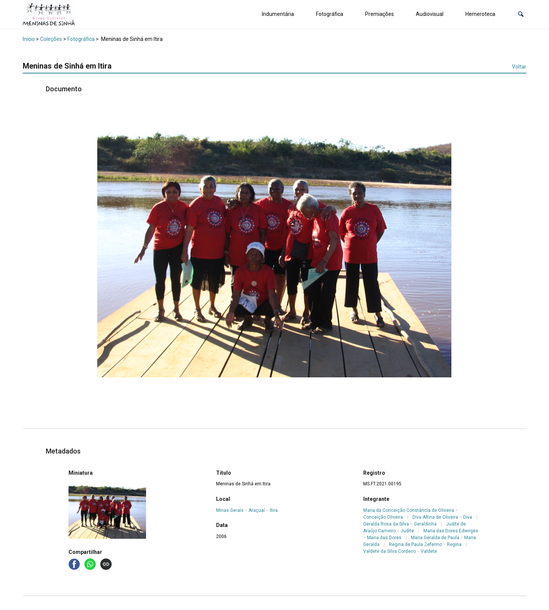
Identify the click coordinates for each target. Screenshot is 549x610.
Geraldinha (425, 524)
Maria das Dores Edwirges (450, 530)
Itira (274, 510)
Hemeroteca (480, 14)
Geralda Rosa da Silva (386, 524)
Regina (454, 544)
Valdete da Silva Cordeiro (389, 551)
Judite (407, 530)
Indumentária (278, 14)
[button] (520, 14)
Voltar (519, 67)
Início (29, 39)
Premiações (379, 14)
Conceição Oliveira (383, 517)
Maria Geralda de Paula (435, 537)
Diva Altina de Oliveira (435, 517)
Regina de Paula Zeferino (415, 544)
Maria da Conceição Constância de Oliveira (408, 510)
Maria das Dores (384, 537)
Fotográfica (329, 14)
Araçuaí (257, 510)
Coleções (51, 39)
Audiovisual (429, 14)
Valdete (429, 551)
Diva (467, 517)
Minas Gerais (230, 510)
